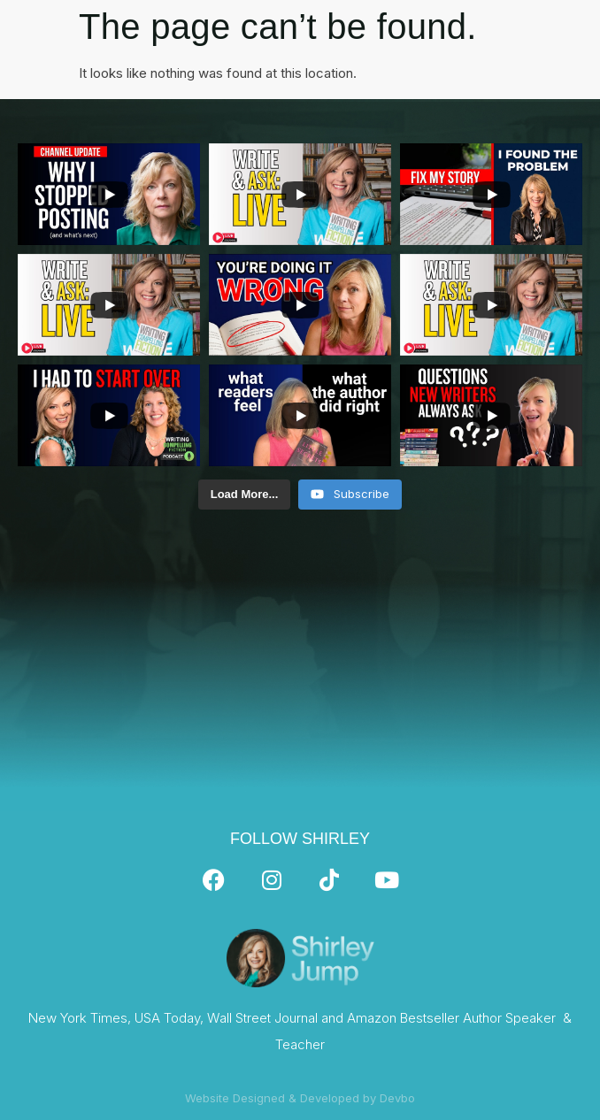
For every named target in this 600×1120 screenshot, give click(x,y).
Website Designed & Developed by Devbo (300, 1098)
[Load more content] (244, 494)
